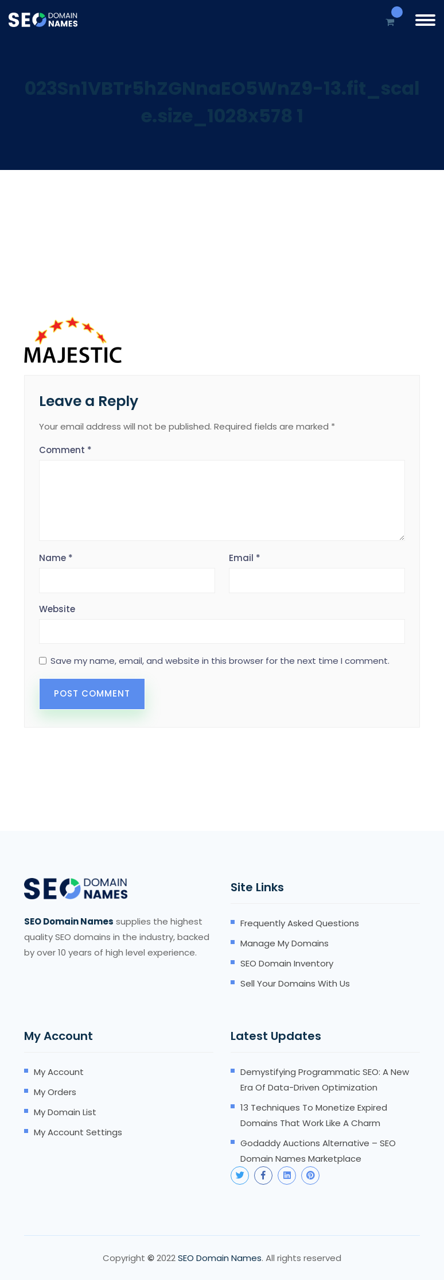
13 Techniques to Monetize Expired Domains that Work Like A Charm (313, 1115)
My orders (55, 1092)
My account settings (78, 1132)
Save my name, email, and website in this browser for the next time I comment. (220, 661)
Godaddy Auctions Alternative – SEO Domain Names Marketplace (318, 1151)
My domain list (65, 1112)
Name (56, 558)
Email (244, 558)
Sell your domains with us (295, 983)
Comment (65, 450)
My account (59, 1072)
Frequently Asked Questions (299, 923)
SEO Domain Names (220, 1258)
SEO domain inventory (286, 963)
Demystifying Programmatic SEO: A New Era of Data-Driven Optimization (324, 1079)
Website (57, 609)
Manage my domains (284, 943)
